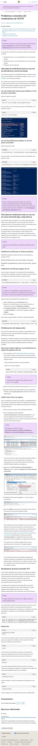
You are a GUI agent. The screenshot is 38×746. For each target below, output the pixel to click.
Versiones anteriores (24, 740)
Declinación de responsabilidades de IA (9, 740)
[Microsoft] (19, 2)
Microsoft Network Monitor (21, 353)
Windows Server (27, 11)
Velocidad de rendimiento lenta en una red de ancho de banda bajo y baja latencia (18, 31)
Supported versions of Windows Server (14, 23)
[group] (19, 152)
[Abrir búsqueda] (29, 2)
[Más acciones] (35, 11)
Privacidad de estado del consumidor (23, 742)
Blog (31, 740)
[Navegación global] (1, 2)
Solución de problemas (10, 11)
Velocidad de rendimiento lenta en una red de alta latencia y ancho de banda (19, 29)
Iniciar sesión (34, 1)
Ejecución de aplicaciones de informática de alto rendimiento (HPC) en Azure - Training (18, 718)
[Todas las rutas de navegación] (2, 11)
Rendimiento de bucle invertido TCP (10, 35)
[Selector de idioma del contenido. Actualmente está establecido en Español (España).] (6, 733)
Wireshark (31, 353)
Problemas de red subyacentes (9, 34)
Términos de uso (4, 744)
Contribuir (3, 742)
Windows (20, 11)
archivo (32, 386)
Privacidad (9, 742)
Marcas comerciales (14, 744)
